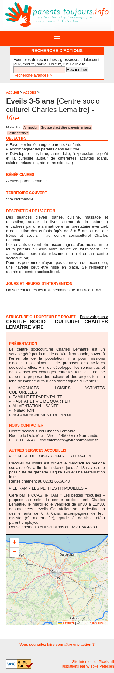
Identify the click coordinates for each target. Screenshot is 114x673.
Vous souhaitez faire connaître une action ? (57, 644)
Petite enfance (18, 133)
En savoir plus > (94, 317)
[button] (14, 543)
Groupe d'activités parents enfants (66, 127)
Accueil (12, 92)
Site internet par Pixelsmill (93, 662)
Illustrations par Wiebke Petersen (87, 666)
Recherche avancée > (32, 75)
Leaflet (66, 623)
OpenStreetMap (93, 623)
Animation (30, 127)
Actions (29, 92)
